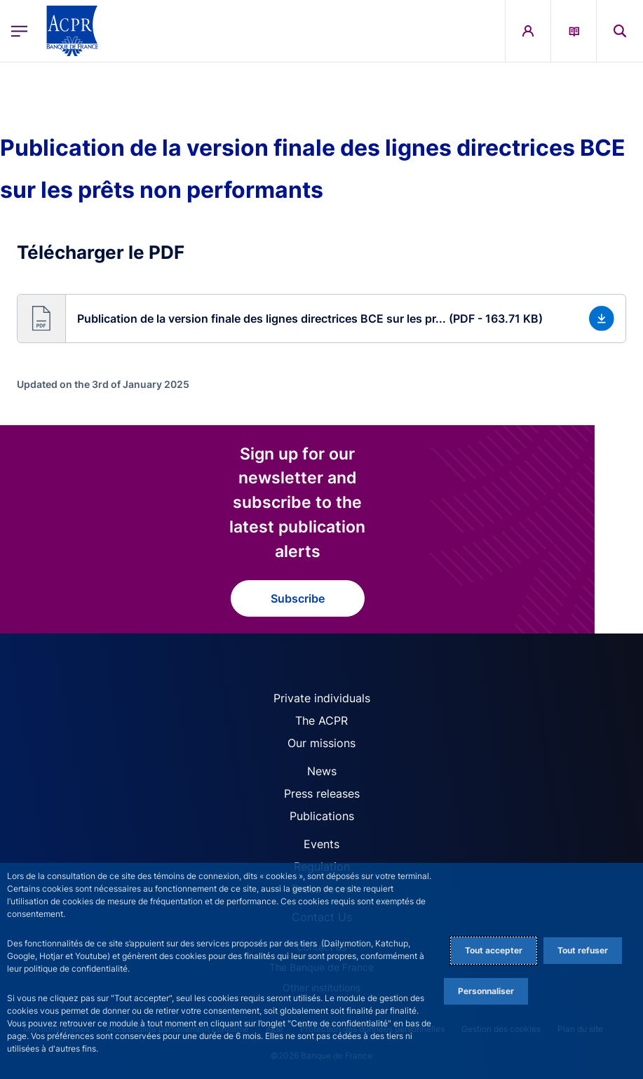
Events (321, 844)
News (322, 771)
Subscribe (298, 598)
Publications (322, 816)
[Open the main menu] (19, 30)
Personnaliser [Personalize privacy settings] (486, 991)
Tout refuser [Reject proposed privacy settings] (582, 950)
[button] (620, 31)
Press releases (322, 793)
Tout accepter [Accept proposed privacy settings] (493, 950)
